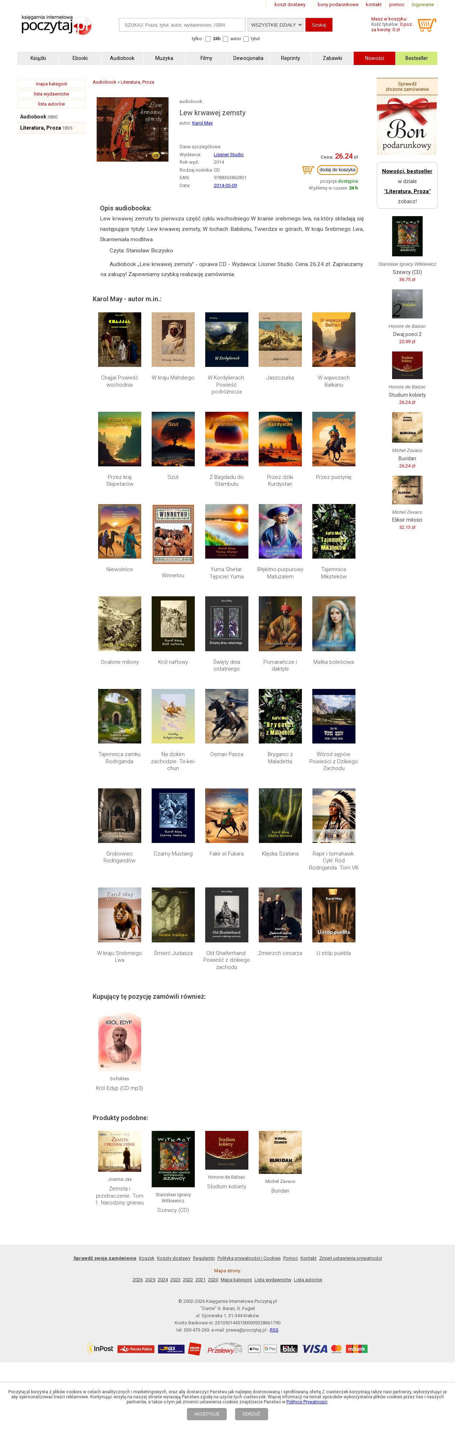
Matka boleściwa (333, 662)
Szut (173, 477)
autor (235, 38)
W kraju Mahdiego (173, 377)
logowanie (423, 4)
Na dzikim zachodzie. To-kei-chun (173, 761)
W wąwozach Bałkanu (334, 381)
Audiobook (33, 117)
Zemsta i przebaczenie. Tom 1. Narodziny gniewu (119, 1195)
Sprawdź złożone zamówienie (407, 86)
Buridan (280, 1191)
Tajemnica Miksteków (333, 573)
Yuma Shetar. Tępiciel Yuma (227, 573)
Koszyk (147, 1258)
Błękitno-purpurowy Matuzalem (280, 573)
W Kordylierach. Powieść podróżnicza (226, 384)
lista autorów (51, 104)
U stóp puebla (334, 953)
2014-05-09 (225, 185)
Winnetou (173, 575)
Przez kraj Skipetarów (119, 481)
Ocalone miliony (120, 662)
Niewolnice (119, 569)
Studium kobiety (226, 1186)
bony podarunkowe (338, 4)
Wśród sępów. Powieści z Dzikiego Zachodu (333, 761)
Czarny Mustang (173, 853)
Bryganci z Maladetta (280, 758)
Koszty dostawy (173, 1258)
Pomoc (290, 1258)
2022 (188, 1279)
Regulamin (204, 1258)
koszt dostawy (290, 4)
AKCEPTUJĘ (207, 1414)
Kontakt (308, 1258)
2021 (201, 1279)
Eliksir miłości (407, 520)
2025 (150, 1279)
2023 (175, 1279)
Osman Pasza (226, 754)
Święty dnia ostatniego (226, 665)
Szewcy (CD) (173, 1210)
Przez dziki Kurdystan (280, 481)
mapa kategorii (51, 84)
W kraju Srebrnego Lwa (119, 957)
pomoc (396, 4)
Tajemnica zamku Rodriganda (119, 758)
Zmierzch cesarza (280, 953)
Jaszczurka (280, 377)
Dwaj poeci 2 (407, 334)
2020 (213, 1279)
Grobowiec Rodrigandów (119, 857)
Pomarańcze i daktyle (280, 665)
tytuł (255, 38)
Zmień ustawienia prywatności (350, 1258)
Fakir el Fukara (227, 853)
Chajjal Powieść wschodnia (119, 381)
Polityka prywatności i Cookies (249, 1258)
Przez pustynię (333, 477)
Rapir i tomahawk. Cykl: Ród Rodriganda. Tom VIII (333, 860)
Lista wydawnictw (272, 1279)
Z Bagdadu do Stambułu (227, 481)
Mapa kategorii (236, 1279)
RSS (274, 1330)
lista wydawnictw (51, 94)
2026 (138, 1279)
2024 (163, 1279)
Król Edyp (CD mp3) (119, 1088)
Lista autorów (308, 1279)
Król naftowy (173, 662)
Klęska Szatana (280, 853)
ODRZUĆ (251, 1414)
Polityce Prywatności (306, 1401)
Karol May (202, 123)
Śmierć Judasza (173, 953)
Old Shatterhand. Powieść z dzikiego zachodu (226, 960)
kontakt (374, 4)
